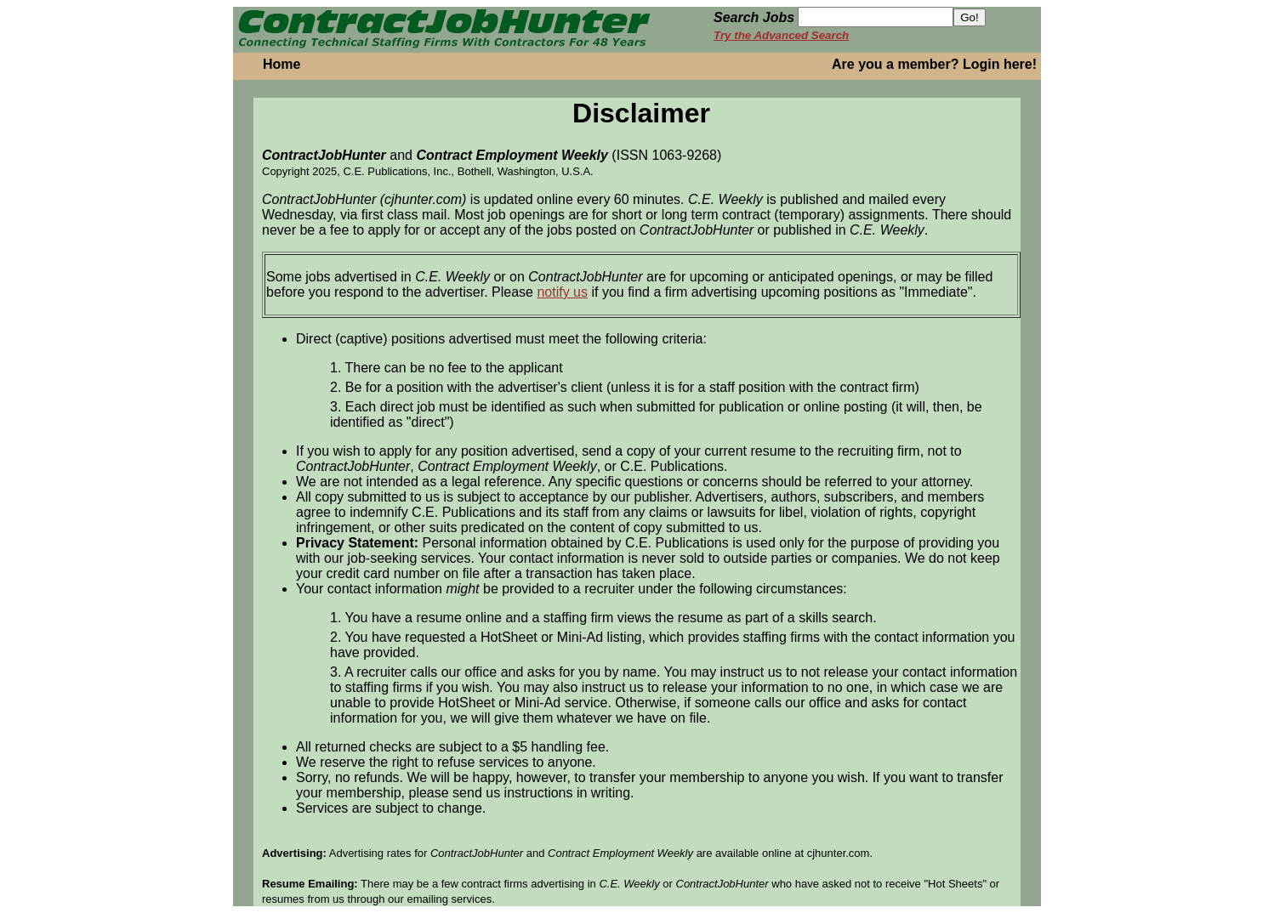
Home (281, 64)
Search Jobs (754, 17)
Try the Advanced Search (781, 35)
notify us (562, 292)
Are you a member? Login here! (934, 64)
